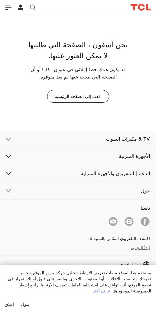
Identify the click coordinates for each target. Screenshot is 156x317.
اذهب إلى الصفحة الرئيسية (78, 96)
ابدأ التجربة (140, 247)
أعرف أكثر (102, 291)
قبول (25, 304)
